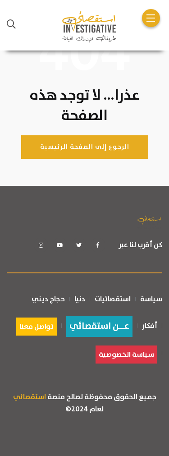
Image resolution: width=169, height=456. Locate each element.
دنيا (79, 299)
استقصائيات (113, 299)
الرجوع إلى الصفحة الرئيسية (84, 147)
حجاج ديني (48, 299)
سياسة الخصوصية (126, 354)
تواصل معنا (36, 326)
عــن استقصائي (99, 326)
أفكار (149, 326)
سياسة (151, 299)
